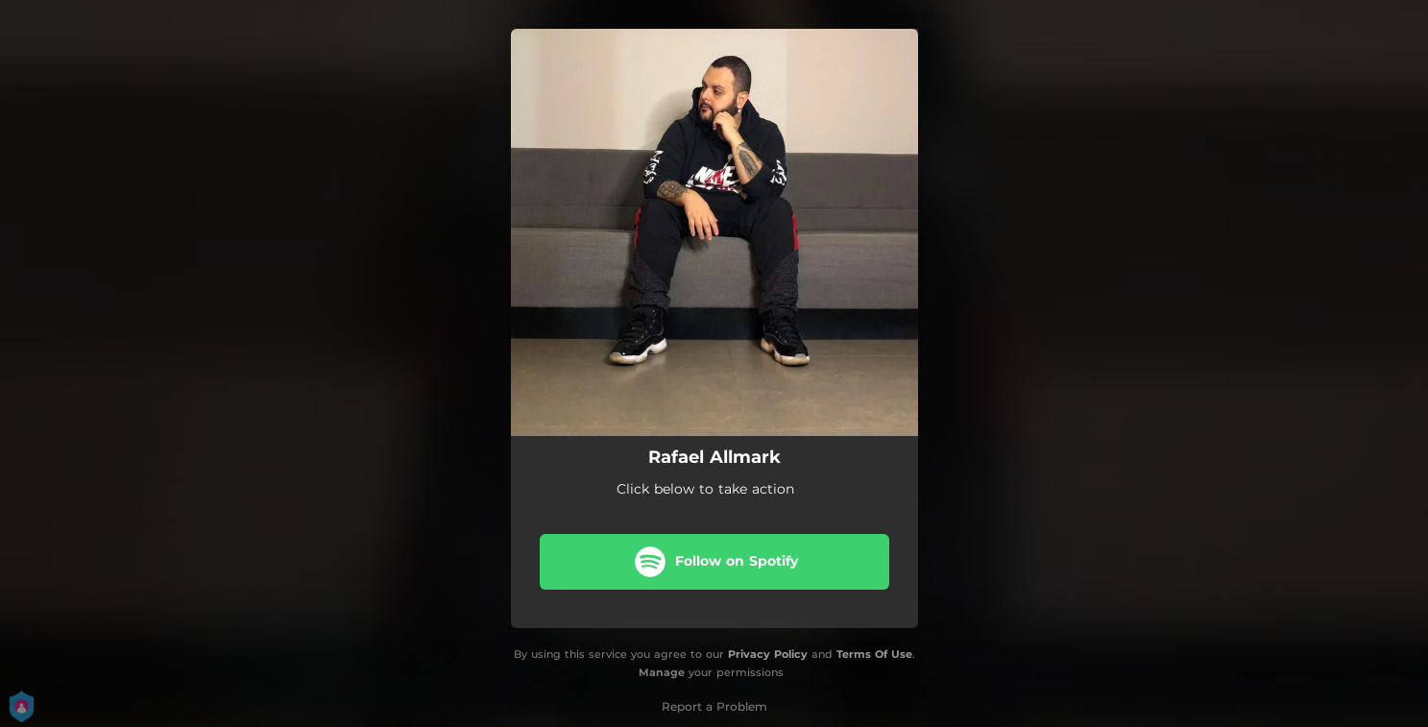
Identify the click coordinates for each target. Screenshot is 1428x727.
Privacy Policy (768, 654)
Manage (662, 672)
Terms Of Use (874, 654)
